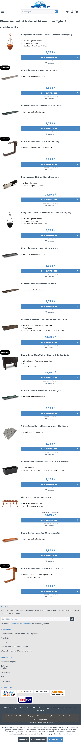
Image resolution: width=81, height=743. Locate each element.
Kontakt (4, 642)
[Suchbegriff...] (39, 12)
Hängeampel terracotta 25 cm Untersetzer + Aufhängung (46, 35)
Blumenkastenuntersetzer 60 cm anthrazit (40, 248)
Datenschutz (5, 672)
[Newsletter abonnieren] (72, 619)
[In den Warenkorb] (50, 57)
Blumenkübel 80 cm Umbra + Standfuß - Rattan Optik (45, 355)
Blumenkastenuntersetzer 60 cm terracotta (40, 533)
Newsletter (5, 638)
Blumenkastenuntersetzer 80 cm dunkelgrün (41, 106)
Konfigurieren (55, 739)
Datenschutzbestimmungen (21, 624)
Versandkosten (39, 708)
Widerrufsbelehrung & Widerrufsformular (16, 651)
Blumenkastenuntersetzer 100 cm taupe (39, 70)
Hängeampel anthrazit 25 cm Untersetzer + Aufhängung (46, 213)
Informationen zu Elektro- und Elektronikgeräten (19, 634)
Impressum (5, 681)
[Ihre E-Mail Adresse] (35, 619)
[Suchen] (56, 11)
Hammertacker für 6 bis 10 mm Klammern (40, 177)
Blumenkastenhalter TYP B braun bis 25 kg (40, 142)
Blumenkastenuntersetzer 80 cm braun (38, 284)
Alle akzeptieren (38, 739)
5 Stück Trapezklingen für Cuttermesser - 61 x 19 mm (44, 426)
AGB (2, 677)
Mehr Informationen (64, 734)
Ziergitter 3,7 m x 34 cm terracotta (36, 497)
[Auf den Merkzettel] (49, 63)
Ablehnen (23, 739)
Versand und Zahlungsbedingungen (14, 647)
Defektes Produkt (4, 667)
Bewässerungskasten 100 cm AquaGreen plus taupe (44, 319)
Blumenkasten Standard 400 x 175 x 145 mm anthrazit (45, 462)
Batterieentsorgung (6, 662)
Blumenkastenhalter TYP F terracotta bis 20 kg (42, 569)
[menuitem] (3, 12)
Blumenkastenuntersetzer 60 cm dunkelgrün (41, 391)
